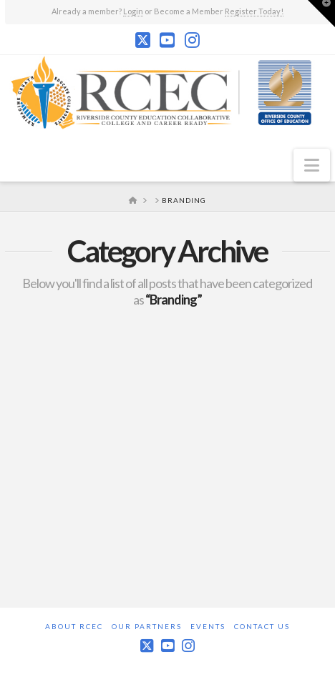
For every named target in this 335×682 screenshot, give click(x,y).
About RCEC (74, 626)
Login (133, 11)
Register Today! (254, 11)
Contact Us (262, 626)
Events (207, 626)
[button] (311, 165)
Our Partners (147, 626)
